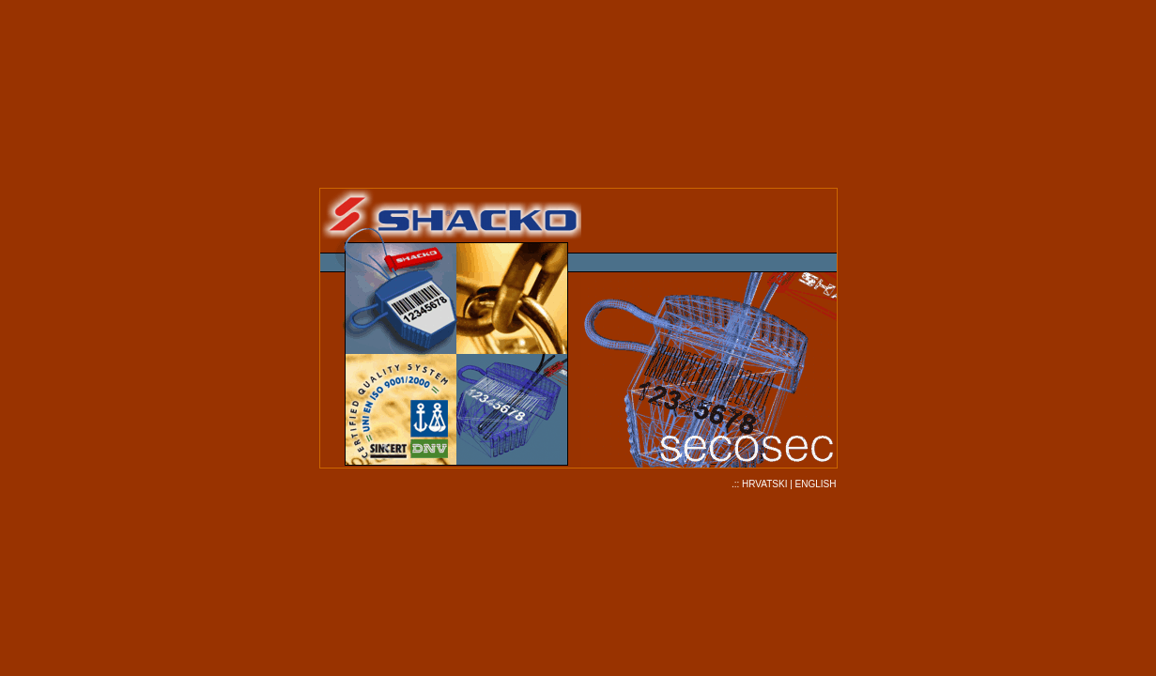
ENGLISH (816, 484)
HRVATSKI (764, 484)
